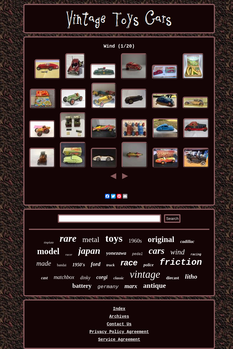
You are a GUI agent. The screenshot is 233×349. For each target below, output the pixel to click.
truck (110, 265)
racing (196, 254)
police (148, 265)
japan (89, 250)
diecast (172, 277)
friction (181, 262)
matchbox (64, 277)
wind (177, 252)
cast (44, 278)
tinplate (49, 242)
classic (119, 278)
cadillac (187, 241)
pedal (137, 254)
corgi (102, 277)
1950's (78, 264)
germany (108, 287)
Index (119, 308)
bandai (61, 265)
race (129, 262)
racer (69, 254)
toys (114, 238)
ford (96, 264)
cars (156, 251)
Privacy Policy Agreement (119, 331)
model (48, 251)
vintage (145, 274)
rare (68, 238)
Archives (119, 316)
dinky (85, 277)
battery (81, 285)
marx (130, 286)
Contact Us (119, 324)
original (161, 239)
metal (90, 239)
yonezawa (116, 253)
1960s (135, 241)
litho (191, 276)
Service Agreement (119, 339)
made (43, 263)
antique (154, 285)
